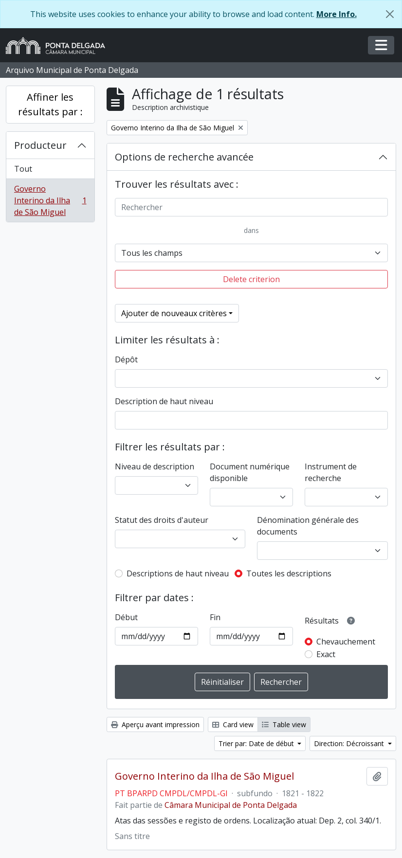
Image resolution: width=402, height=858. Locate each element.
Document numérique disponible (250, 472)
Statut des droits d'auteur (161, 520)
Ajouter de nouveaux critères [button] (174, 313)
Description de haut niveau (164, 401)
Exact (325, 654)
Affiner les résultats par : (50, 104)
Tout (23, 168)
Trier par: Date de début (257, 743)
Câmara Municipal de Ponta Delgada (230, 805)
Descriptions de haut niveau (178, 573)
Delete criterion (251, 279)
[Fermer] (390, 14)
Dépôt (126, 359)
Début (126, 617)
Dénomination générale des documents (308, 526)
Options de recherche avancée (184, 156)
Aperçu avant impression (155, 724)
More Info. (336, 14)
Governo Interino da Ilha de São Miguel (50, 200)
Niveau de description (154, 466)
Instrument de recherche (331, 472)
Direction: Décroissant (350, 743)
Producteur (40, 145)
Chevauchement (345, 641)
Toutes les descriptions (288, 573)
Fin (215, 617)
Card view (233, 724)
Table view (284, 724)
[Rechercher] (251, 207)
